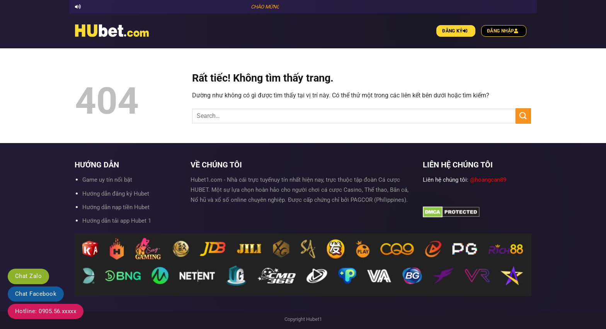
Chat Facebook (35, 293)
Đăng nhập (504, 31)
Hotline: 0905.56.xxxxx (45, 311)
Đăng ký (455, 31)
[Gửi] (523, 115)
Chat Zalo (28, 276)
